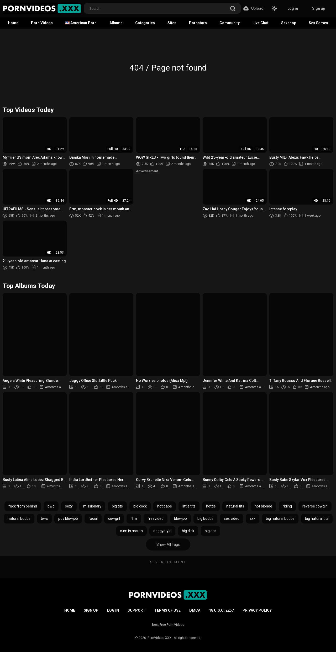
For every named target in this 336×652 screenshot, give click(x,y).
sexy (69, 506)
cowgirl (114, 518)
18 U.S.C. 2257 (221, 610)
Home (13, 23)
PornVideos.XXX (159, 638)
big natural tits (317, 518)
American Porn (81, 23)
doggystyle (162, 531)
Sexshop (288, 23)
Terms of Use (167, 610)
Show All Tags (168, 544)
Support (136, 610)
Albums (116, 23)
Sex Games (318, 23)
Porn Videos (42, 23)
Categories (145, 23)
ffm (133, 518)
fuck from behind (22, 506)
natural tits (235, 506)
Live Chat (261, 23)
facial (93, 518)
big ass (210, 531)
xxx (252, 518)
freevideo (156, 518)
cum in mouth (131, 531)
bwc (44, 518)
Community (229, 23)
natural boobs (19, 518)
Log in (292, 8)
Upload (253, 8)
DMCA (194, 610)
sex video (231, 518)
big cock (140, 506)
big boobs (205, 518)
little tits (189, 506)
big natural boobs (280, 518)
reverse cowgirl (315, 506)
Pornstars (198, 23)
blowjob (180, 518)
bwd (51, 506)
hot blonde (263, 506)
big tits (117, 506)
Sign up (318, 8)
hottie (211, 506)
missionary (92, 506)
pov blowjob (68, 518)
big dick (188, 531)
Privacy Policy (257, 610)
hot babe (164, 506)
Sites (171, 23)
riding (287, 506)
